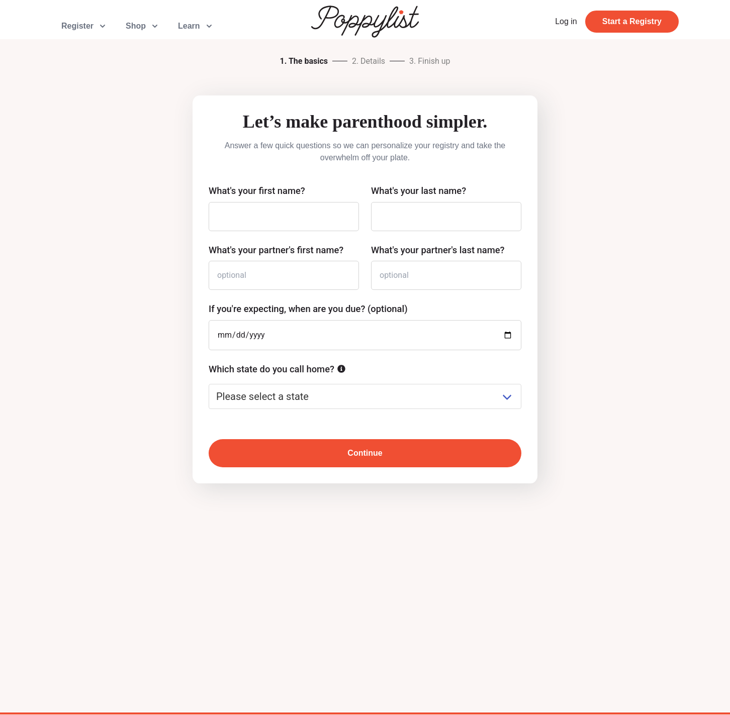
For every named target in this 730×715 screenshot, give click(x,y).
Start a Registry (632, 21)
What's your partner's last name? (438, 250)
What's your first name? (257, 190)
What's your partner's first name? (276, 250)
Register (84, 26)
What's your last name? (418, 190)
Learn (196, 26)
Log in (566, 21)
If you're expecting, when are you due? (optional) (308, 308)
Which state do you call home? (271, 369)
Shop (143, 26)
